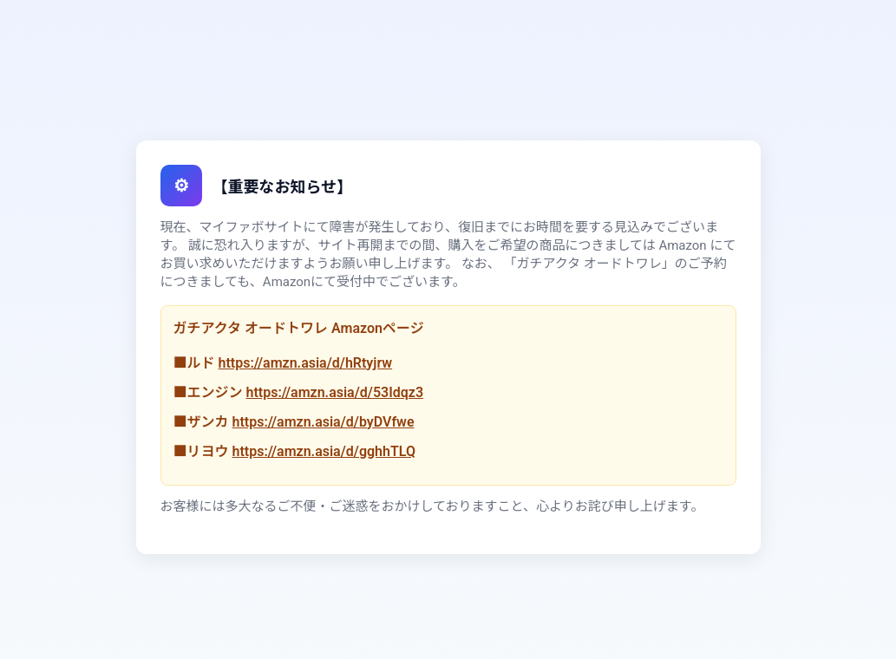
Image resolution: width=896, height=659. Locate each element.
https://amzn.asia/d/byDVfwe (323, 422)
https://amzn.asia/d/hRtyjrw (305, 363)
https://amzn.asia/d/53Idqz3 (334, 392)
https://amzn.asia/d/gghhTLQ (323, 451)
